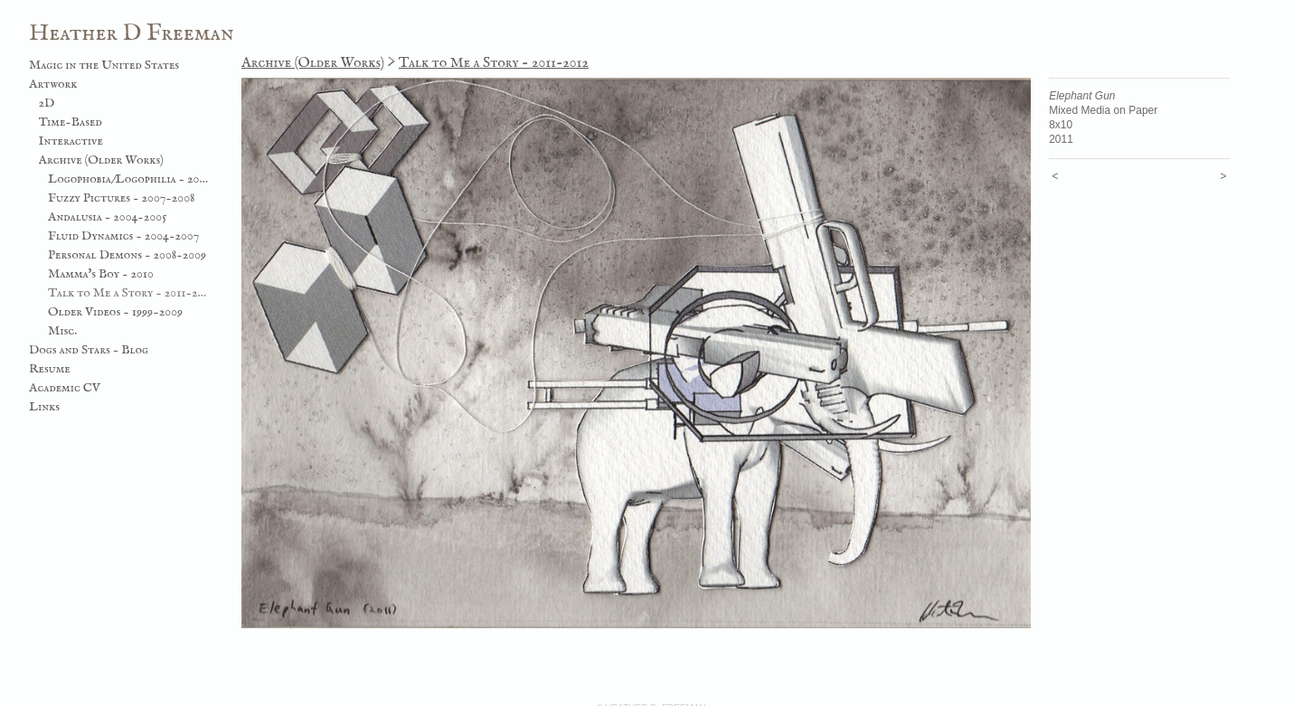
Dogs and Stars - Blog (88, 350)
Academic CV (64, 388)
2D (47, 103)
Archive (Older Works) (101, 160)
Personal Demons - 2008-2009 (127, 255)
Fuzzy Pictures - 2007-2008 (121, 198)
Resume (50, 369)
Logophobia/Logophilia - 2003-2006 (129, 179)
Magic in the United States (104, 65)
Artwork (53, 84)
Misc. (62, 331)
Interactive (71, 141)
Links (44, 407)
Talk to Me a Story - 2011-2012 (129, 293)
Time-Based (70, 122)
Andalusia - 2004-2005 (107, 217)
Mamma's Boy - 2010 (101, 274)
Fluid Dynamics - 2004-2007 (123, 236)
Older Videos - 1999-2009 (115, 312)
